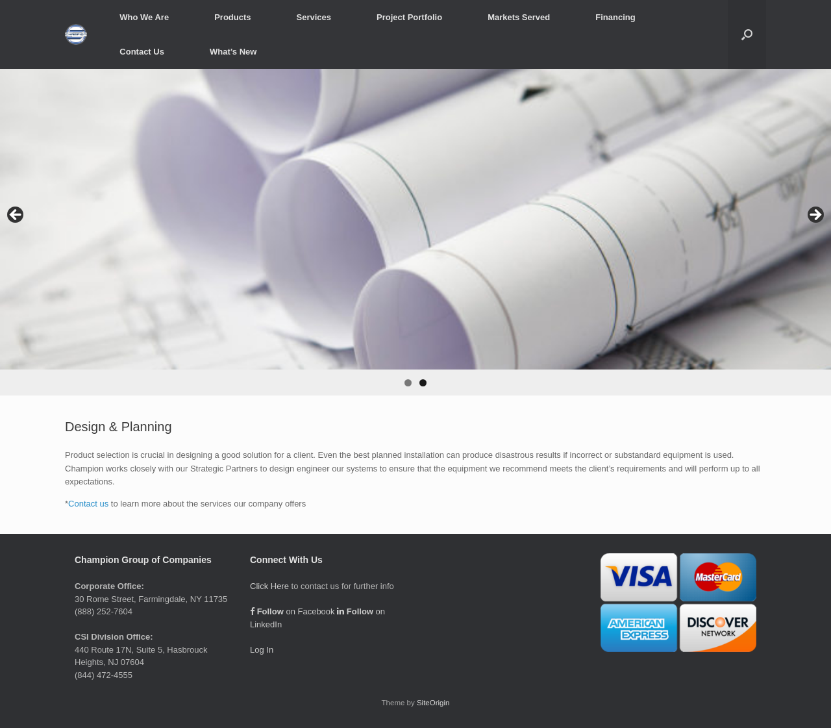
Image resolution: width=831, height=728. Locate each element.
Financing (615, 17)
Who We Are (144, 17)
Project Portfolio (409, 17)
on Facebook (292, 611)
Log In (261, 650)
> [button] (815, 215)
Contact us (88, 503)
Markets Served (519, 17)
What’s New (233, 51)
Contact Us (141, 51)
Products (232, 17)
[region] (415, 232)
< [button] (16, 215)
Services (314, 17)
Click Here (269, 586)
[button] (747, 34)
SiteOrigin (433, 703)
